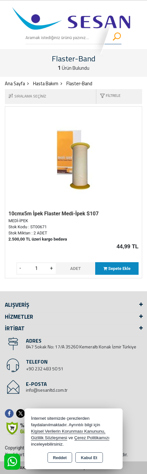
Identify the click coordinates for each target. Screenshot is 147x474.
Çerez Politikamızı (91, 437)
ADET (75, 268)
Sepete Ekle (116, 268)
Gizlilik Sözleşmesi (49, 437)
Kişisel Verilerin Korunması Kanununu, (68, 431)
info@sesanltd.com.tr (47, 389)
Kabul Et (89, 458)
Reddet (59, 458)
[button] (108, 96)
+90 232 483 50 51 (44, 368)
